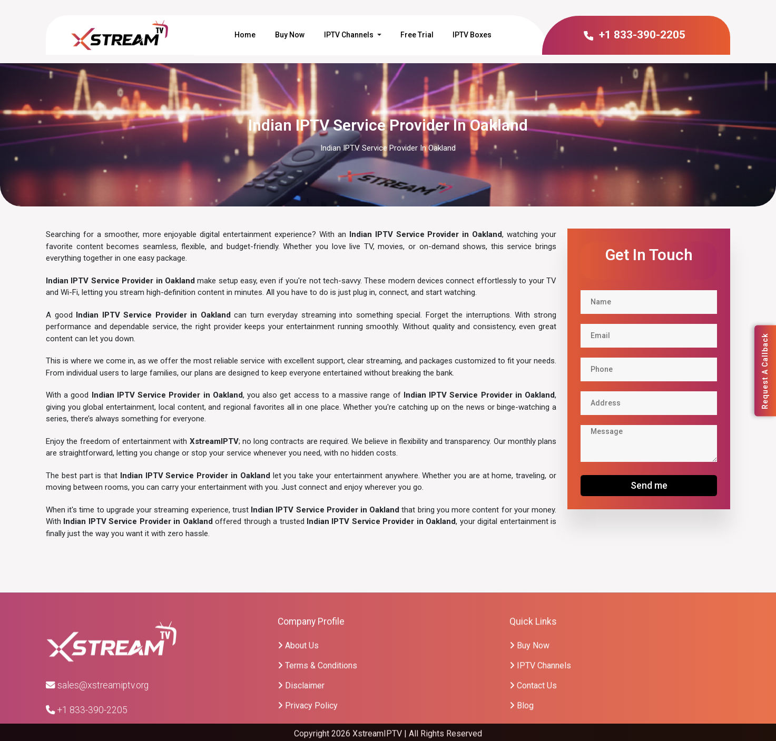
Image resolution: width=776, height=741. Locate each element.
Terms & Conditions (317, 718)
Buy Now (289, 35)
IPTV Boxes (472, 35)
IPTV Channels (349, 35)
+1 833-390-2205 (634, 34)
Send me (649, 485)
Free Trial (417, 35)
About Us (298, 698)
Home (245, 35)
